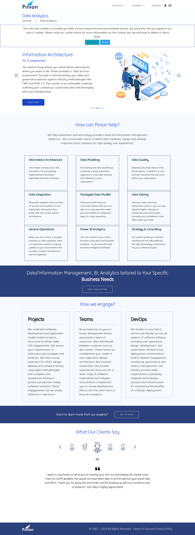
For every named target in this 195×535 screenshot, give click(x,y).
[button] (16, 76)
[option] (97, 447)
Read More (33, 102)
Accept (105, 42)
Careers (156, 5)
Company (137, 5)
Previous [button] (60, 446)
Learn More (92, 42)
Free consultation (97, 289)
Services (117, 5)
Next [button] (134, 446)
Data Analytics (48, 20)
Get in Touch (127, 414)
